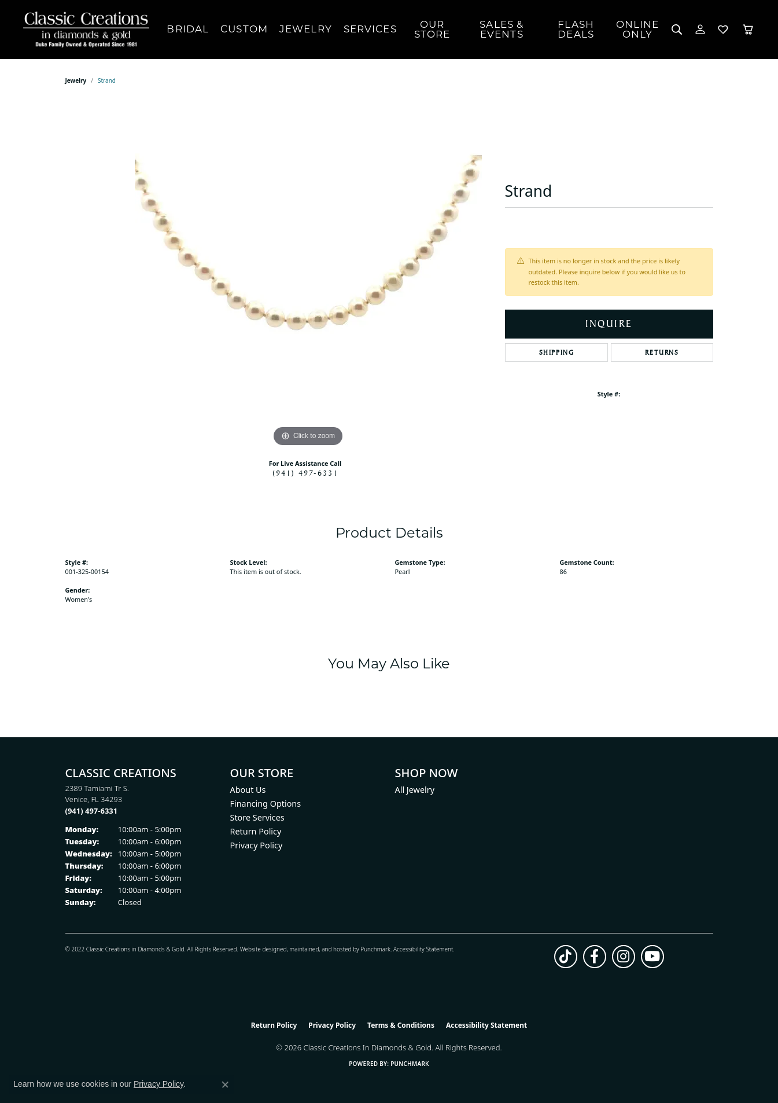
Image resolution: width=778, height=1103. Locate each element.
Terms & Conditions (400, 1025)
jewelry (76, 80)
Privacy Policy (256, 845)
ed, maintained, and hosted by (320, 949)
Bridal (188, 29)
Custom (244, 29)
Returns (662, 352)
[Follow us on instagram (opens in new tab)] (623, 956)
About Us (248, 789)
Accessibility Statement (423, 949)
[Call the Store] (91, 811)
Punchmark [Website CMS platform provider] (409, 1064)
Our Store (432, 29)
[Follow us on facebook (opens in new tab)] (594, 956)
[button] (677, 29)
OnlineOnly (637, 29)
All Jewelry (415, 789)
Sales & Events (501, 29)
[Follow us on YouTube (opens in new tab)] (652, 956)
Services (370, 29)
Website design (260, 949)
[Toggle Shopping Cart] (748, 29)
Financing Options (265, 803)
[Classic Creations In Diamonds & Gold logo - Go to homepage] (83, 29)
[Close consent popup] (225, 1084)
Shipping (556, 352)
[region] (308, 276)
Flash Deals (576, 29)
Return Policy (256, 831)
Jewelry (305, 29)
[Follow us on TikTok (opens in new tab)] (565, 956)
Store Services (257, 817)
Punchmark (375, 949)
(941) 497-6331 (305, 473)
